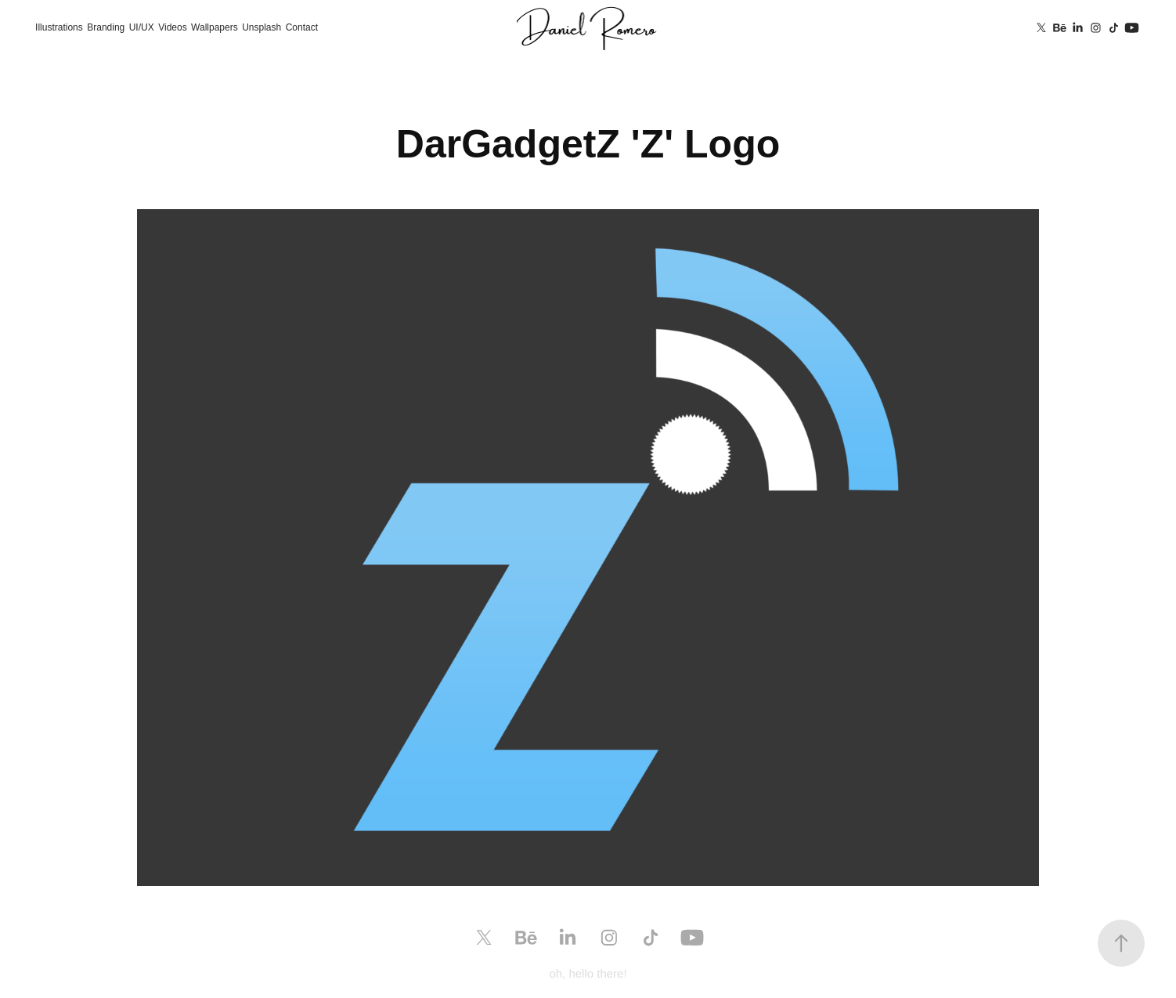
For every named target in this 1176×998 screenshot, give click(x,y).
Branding (105, 27)
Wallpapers (214, 27)
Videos (172, 27)
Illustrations (59, 27)
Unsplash (261, 27)
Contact (302, 27)
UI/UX (141, 27)
